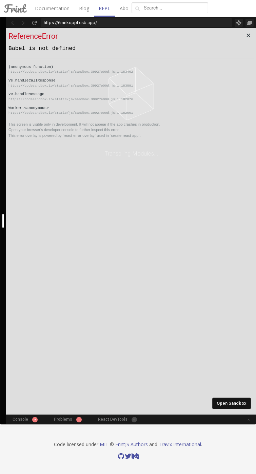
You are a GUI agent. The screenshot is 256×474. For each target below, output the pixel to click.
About (126, 8)
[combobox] (170, 7)
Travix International (180, 444)
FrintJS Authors (131, 444)
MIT (104, 444)
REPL (104, 8)
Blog (84, 8)
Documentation (52, 8)
